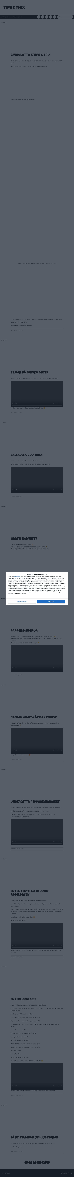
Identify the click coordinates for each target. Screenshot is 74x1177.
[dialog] (37, 588)
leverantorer (17, 576)
